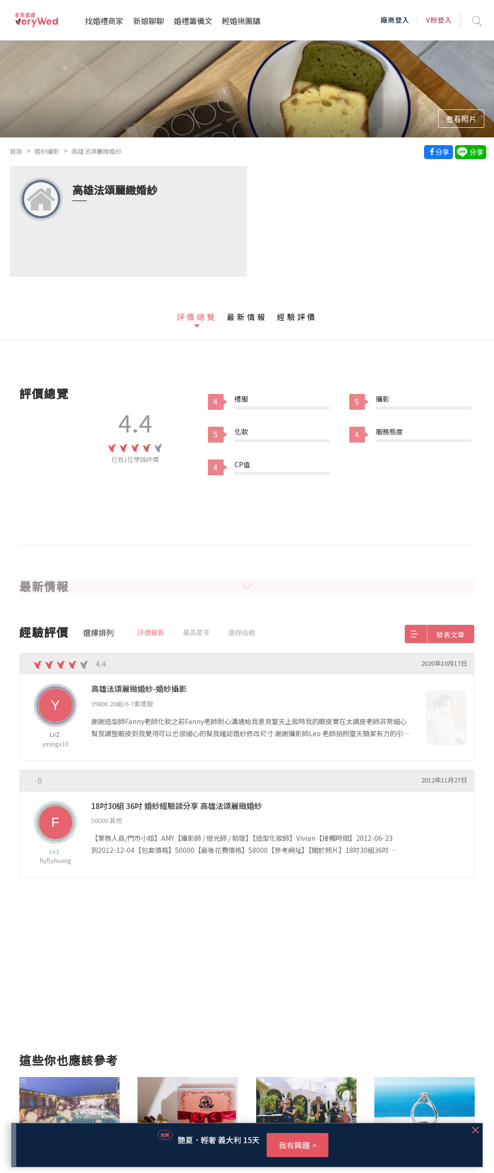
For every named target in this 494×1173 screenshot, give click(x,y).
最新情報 (247, 317)
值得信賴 (241, 632)
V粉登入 (439, 20)
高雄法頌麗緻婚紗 (96, 151)
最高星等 (196, 632)
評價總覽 (197, 317)
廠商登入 (395, 20)
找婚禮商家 (104, 21)
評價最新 (151, 632)
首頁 (16, 151)
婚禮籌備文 (193, 21)
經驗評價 (297, 317)
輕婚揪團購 (241, 21)
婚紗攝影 (46, 151)
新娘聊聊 (148, 21)
